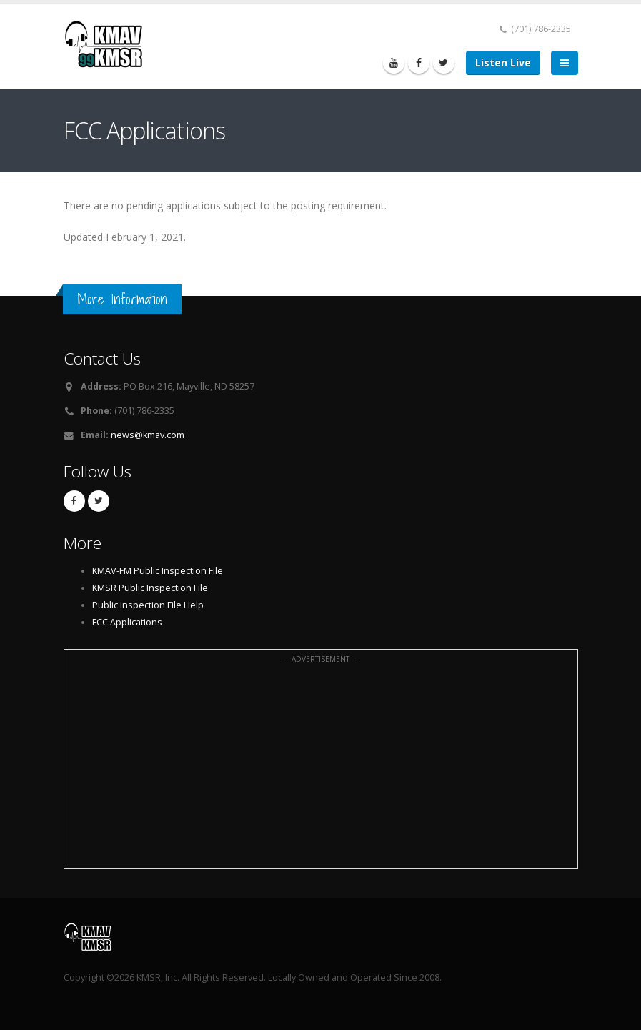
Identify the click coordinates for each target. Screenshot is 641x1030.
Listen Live (503, 62)
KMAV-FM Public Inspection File (157, 571)
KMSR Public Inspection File (150, 588)
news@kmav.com (147, 435)
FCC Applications (127, 622)
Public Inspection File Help (148, 605)
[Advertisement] (321, 767)
